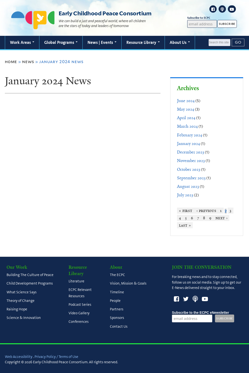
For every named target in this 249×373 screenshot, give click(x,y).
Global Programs (61, 42)
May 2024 (185, 109)
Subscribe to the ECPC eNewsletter (200, 313)
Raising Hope (17, 309)
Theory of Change (21, 300)
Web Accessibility (18, 356)
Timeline (117, 292)
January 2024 (188, 143)
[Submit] (238, 42)
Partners (116, 309)
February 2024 (189, 135)
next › (221, 217)
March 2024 (187, 126)
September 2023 (191, 178)
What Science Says (21, 292)
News (28, 61)
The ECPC (117, 275)
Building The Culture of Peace (30, 275)
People (115, 300)
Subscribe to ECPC (202, 18)
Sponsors (117, 318)
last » (185, 225)
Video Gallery (79, 313)
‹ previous (206, 210)
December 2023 (190, 152)
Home (11, 61)
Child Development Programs (30, 283)
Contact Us (118, 326)
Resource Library (143, 42)
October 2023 (188, 169)
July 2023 (185, 195)
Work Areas (22, 42)
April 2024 (186, 117)
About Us (180, 42)
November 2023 (191, 160)
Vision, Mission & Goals (128, 283)
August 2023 (188, 186)
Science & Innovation (24, 318)
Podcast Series (80, 304)
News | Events (102, 42)
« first (185, 210)
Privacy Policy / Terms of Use (56, 356)
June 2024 (186, 100)
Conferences (79, 321)
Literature (76, 281)
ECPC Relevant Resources (80, 292)
